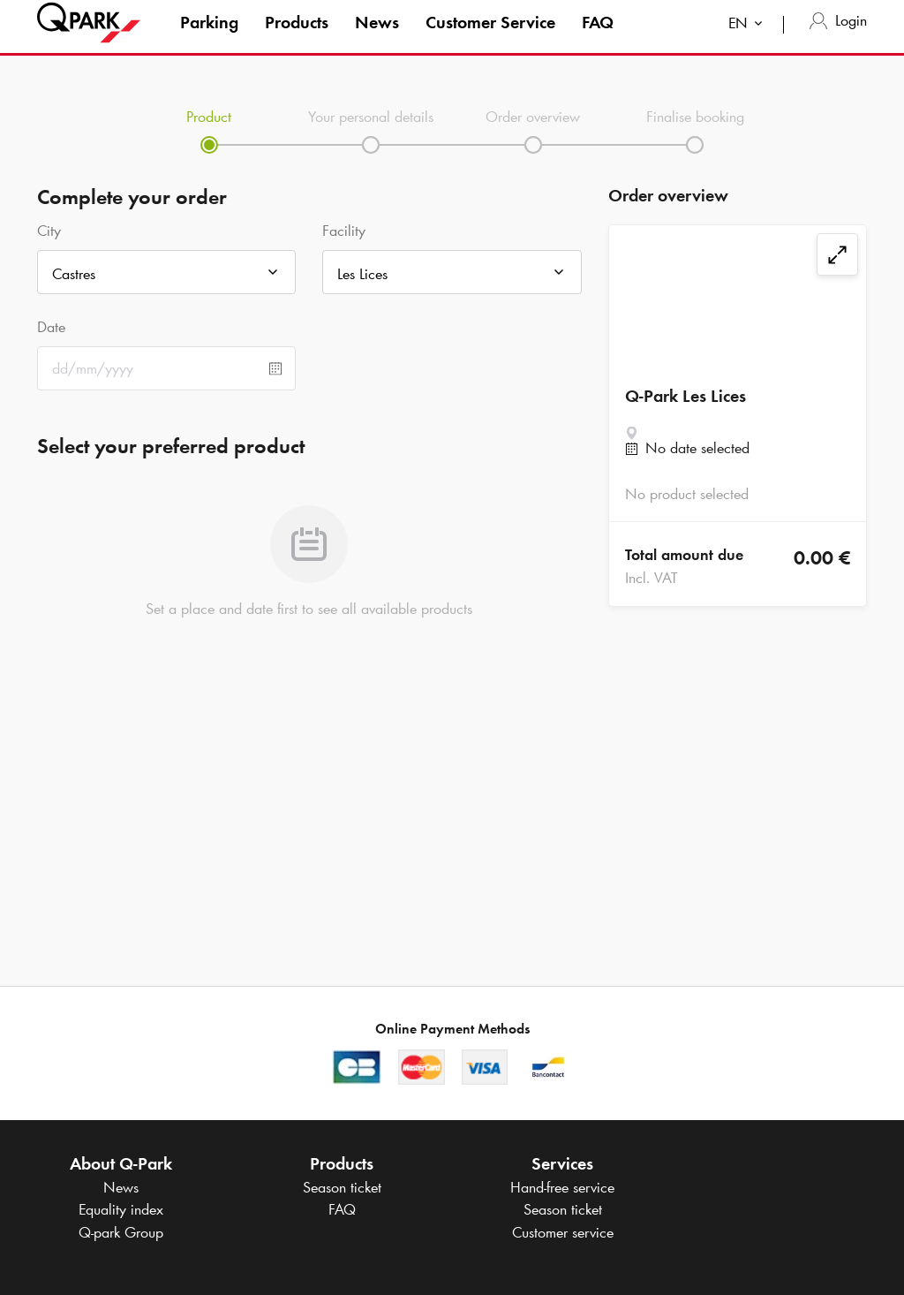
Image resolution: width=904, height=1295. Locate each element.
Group (121, 1232)
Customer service (563, 1232)
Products (296, 38)
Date (51, 327)
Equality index (121, 1209)
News (377, 38)
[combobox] (749, 42)
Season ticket (342, 1187)
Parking (209, 38)
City (49, 230)
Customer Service (490, 38)
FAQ (598, 38)
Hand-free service (562, 1187)
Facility (343, 230)
